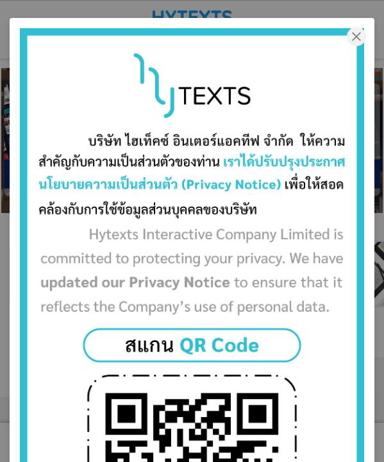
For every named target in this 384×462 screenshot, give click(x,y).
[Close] (356, 36)
